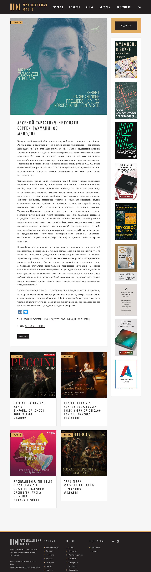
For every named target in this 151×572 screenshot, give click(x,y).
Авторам (105, 7)
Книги (48, 566)
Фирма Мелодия (82, 319)
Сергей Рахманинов (63, 319)
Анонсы (49, 559)
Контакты (72, 559)
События (50, 551)
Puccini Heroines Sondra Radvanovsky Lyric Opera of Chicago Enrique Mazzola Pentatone (82, 410)
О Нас (90, 7)
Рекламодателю (75, 555)
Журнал (58, 7)
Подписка (126, 25)
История (50, 562)
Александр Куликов (35, 326)
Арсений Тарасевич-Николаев (38, 319)
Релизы (49, 570)
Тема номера (52, 547)
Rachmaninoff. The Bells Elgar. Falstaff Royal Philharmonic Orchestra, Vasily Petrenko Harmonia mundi (33, 491)
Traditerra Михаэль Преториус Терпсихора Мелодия (79, 487)
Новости (74, 7)
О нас (71, 547)
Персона (50, 555)
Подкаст (122, 7)
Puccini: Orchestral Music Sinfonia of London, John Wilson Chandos (30, 410)
